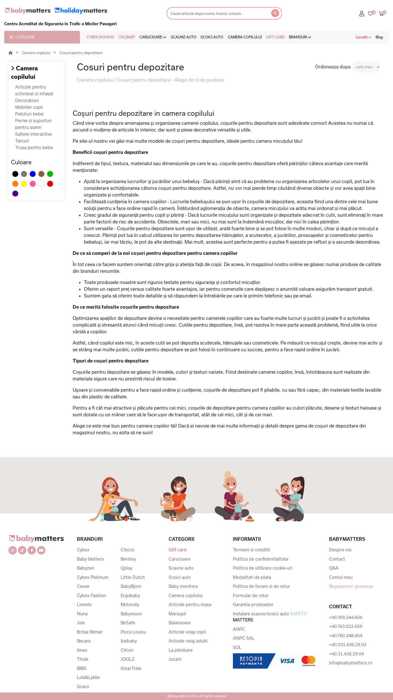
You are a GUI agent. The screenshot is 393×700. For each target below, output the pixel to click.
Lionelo (84, 604)
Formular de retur (251, 595)
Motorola (130, 604)
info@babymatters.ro (350, 662)
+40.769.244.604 (345, 617)
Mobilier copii (29, 107)
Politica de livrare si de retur (261, 586)
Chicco (127, 549)
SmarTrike (131, 668)
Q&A (334, 567)
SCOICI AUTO (212, 37)
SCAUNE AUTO (183, 37)
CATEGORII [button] (22, 37)
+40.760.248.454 (345, 635)
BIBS (81, 668)
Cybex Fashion (91, 595)
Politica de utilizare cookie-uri (263, 567)
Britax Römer (90, 631)
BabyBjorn (131, 586)
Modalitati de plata (252, 577)
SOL (237, 647)
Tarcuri (22, 140)
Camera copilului (36, 52)
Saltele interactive (33, 134)
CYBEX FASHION (100, 37)
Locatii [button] (363, 37)
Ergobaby (130, 595)
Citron (127, 650)
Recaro (84, 640)
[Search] (217, 13)
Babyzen (85, 567)
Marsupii (177, 613)
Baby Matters (90, 559)
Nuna (82, 613)
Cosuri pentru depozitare (80, 52)
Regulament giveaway (351, 586)
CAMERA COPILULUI (245, 37)
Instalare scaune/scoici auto (269, 617)
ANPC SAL (244, 638)
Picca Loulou (133, 631)
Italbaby (129, 640)
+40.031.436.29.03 (347, 644)
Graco (83, 686)
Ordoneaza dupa (333, 66)
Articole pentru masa (190, 604)
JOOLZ (128, 659)
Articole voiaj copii (187, 631)
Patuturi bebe (29, 113)
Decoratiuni (27, 100)
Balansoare (180, 622)
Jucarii (175, 659)
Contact (337, 559)
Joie (81, 622)
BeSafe (128, 622)
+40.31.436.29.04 (346, 653)
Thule (82, 659)
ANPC (239, 629)
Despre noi (340, 549)
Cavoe (83, 586)
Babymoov (131, 613)
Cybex (83, 549)
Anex (82, 650)
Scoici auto (180, 577)
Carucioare (179, 559)
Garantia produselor (253, 604)
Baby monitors (183, 586)
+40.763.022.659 (345, 626)
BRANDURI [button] (300, 37)
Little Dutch (133, 577)
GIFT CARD (275, 37)
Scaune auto (181, 567)
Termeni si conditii (251, 549)
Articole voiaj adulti (188, 640)
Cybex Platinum (93, 577)
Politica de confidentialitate (260, 559)
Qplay (126, 567)
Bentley (128, 559)
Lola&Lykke (88, 677)
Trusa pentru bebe (34, 147)
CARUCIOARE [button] (152, 37)
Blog (379, 37)
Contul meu (341, 577)
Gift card (178, 549)
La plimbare (181, 650)
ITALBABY (127, 37)
